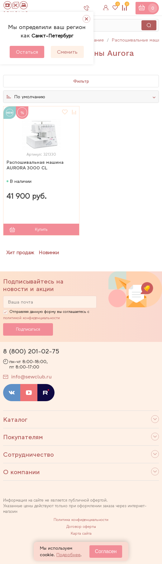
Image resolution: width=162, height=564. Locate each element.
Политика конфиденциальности (81, 520)
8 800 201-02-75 (95, 8)
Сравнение (126, 5)
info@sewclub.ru (31, 377)
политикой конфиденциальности (31, 318)
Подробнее (68, 554)
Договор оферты (81, 526)
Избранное (116, 5)
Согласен (106, 551)
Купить (41, 229)
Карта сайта (81, 533)
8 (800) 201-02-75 (31, 351)
